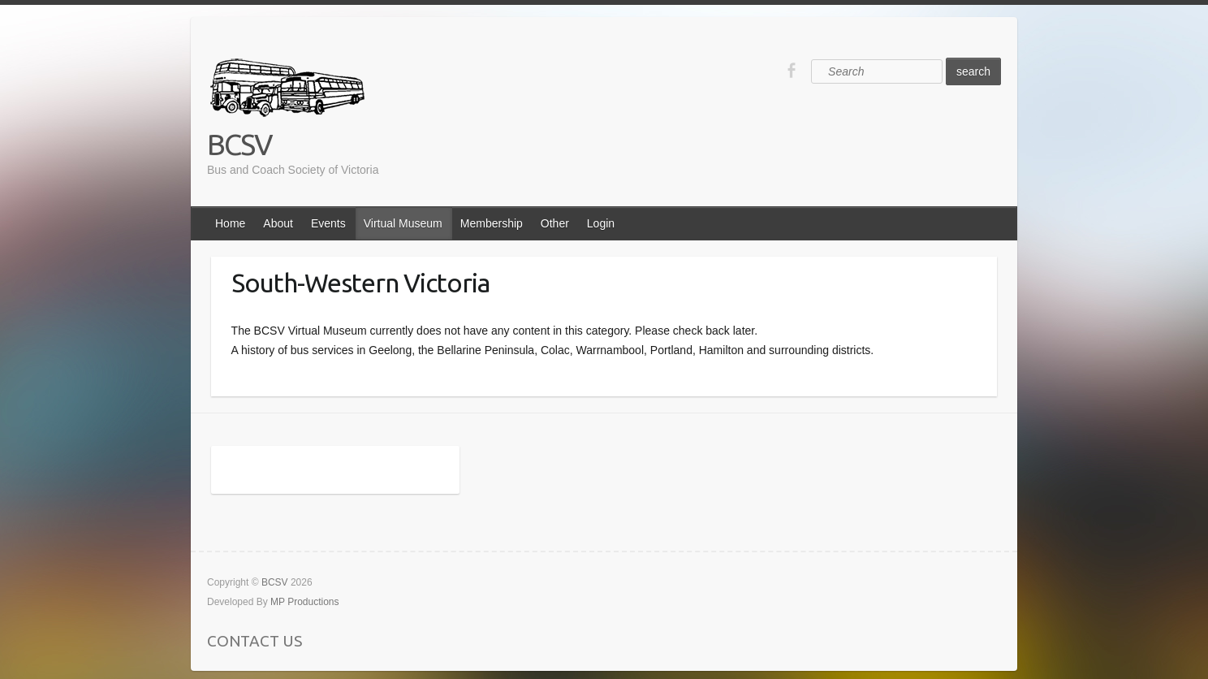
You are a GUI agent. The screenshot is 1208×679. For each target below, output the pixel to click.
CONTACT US (254, 641)
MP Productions (304, 602)
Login (601, 223)
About (278, 223)
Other (555, 223)
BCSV (239, 144)
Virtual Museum (403, 223)
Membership (491, 223)
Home (230, 223)
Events (328, 223)
